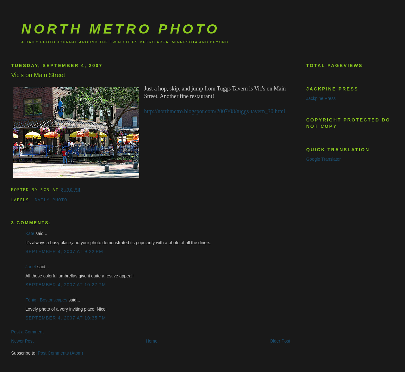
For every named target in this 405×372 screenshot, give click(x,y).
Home (152, 341)
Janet (30, 266)
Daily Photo (51, 199)
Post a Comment (27, 332)
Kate (29, 233)
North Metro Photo (120, 28)
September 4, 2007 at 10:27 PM (65, 284)
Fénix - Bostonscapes (46, 300)
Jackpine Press (321, 98)
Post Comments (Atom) (60, 353)
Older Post (280, 341)
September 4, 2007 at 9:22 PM (64, 251)
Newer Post (22, 341)
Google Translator (323, 159)
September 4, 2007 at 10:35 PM (65, 318)
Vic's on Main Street (38, 75)
